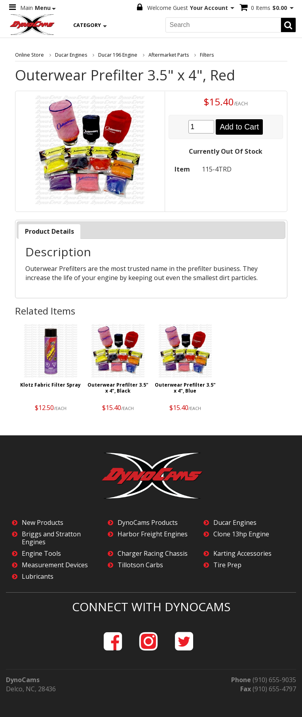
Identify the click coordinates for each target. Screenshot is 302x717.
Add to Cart (239, 126)
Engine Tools (41, 553)
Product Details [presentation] (49, 231)
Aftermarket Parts (166, 54)
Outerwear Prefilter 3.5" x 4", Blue (185, 387)
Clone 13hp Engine (241, 534)
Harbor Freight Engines (153, 534)
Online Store (29, 54)
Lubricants (37, 576)
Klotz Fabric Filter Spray (50, 384)
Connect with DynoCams (151, 606)
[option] (50, 369)
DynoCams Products (148, 522)
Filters (204, 54)
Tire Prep (227, 564)
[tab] (49, 231)
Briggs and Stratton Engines (51, 537)
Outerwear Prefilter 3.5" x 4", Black (117, 387)
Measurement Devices (55, 564)
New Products (42, 522)
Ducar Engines (69, 54)
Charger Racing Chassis (153, 553)
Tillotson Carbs (140, 564)
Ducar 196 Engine (116, 54)
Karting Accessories (242, 553)
